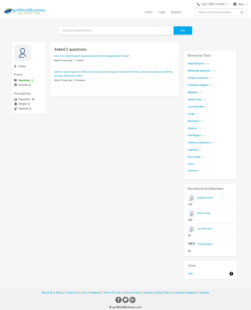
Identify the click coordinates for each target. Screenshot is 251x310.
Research (193, 121)
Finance (192, 128)
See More (193, 170)
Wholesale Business (199, 70)
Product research (198, 77)
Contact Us (72, 292)
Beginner (193, 92)
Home (149, 12)
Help (190, 273)
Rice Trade (194, 156)
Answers (23, 84)
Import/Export (196, 63)
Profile (22, 66)
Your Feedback (91, 292)
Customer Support (198, 85)
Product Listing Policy (157, 292)
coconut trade (196, 106)
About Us (47, 292)
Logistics (193, 149)
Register (176, 12)
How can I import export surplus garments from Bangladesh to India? (91, 55)
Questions (24, 80)
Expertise (24, 108)
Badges (23, 103)
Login (161, 12)
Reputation (24, 99)
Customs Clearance (199, 142)
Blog (59, 292)
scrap (191, 113)
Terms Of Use (111, 292)
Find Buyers (194, 135)
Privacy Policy (132, 292)
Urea (190, 164)
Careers (204, 292)
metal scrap (194, 99)
